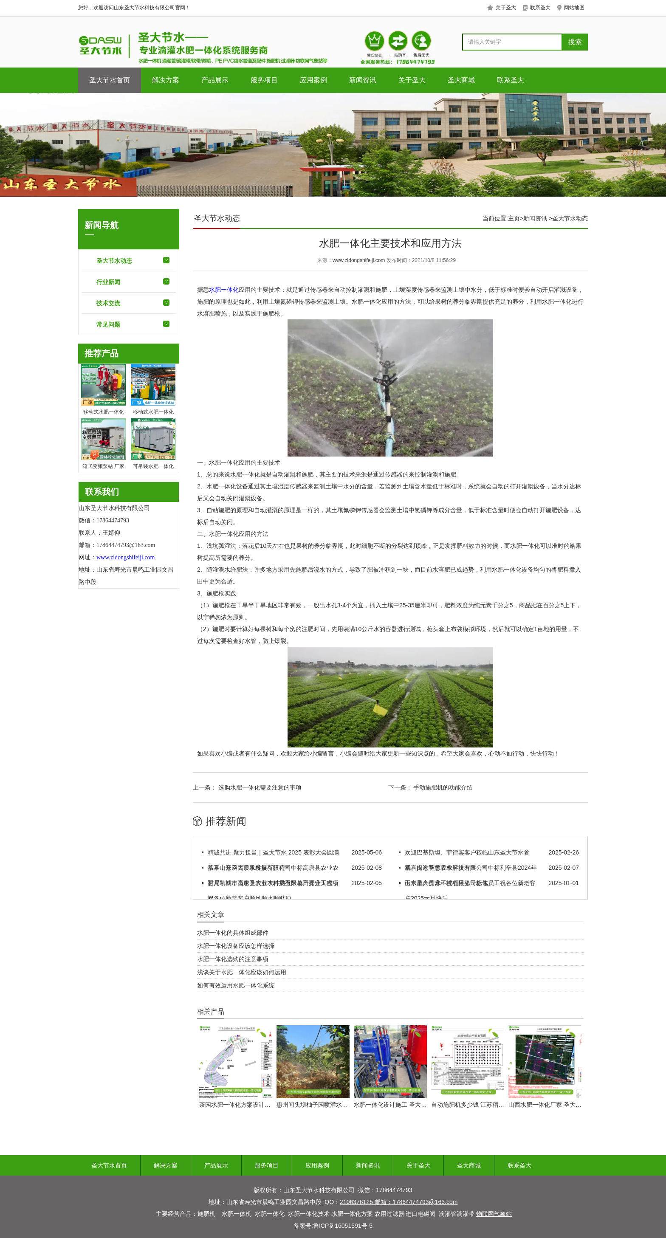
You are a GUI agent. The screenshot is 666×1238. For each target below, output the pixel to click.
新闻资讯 (362, 80)
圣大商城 (461, 80)
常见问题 (108, 324)
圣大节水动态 (114, 260)
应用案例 (313, 80)
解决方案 (165, 80)
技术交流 (108, 303)
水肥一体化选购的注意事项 (232, 959)
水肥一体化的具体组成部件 (232, 932)
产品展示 (215, 80)
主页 (514, 218)
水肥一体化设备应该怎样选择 (235, 945)
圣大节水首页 (109, 80)
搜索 (575, 41)
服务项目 (264, 80)
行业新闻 (108, 282)
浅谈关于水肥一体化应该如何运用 (241, 972)
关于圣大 (412, 80)
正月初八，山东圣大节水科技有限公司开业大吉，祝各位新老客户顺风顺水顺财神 (273, 891)
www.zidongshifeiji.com (359, 260)
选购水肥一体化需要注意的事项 (259, 787)
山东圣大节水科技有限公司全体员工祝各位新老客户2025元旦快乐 (470, 891)
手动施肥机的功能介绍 (442, 787)
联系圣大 (510, 80)
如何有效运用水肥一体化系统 (235, 985)
